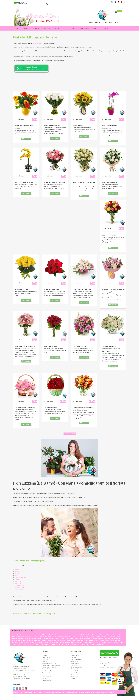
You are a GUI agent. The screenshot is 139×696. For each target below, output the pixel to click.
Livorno (61, 638)
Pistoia (107, 640)
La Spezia (85, 642)
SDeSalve (112, 692)
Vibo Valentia (100, 644)
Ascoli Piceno (43, 635)
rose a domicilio (19, 585)
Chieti (35, 636)
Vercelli (68, 644)
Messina (88, 638)
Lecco (51, 638)
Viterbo (92, 644)
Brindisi (109, 635)
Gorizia (20, 638)
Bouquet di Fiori (75, 669)
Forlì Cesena (111, 636)
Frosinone (119, 636)
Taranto (109, 642)
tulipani (17, 579)
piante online (19, 581)
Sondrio (78, 642)
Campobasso (22, 636)
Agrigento (15, 635)
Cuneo (50, 636)
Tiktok (26, 688)
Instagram (23, 688)
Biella (83, 635)
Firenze (103, 636)
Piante (66, 28)
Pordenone (79, 640)
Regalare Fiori (46, 673)
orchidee (17, 569)
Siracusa (91, 642)
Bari (72, 635)
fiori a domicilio (37, 43)
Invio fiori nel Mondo (48, 671)
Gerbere (73, 657)
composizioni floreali (21, 577)
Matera (14, 640)
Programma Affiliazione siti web (51, 665)
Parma (91, 640)
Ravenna (14, 642)
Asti (62, 635)
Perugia (68, 640)
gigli (16, 575)
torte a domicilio (20, 589)
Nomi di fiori (45, 675)
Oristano (37, 640)
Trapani (20, 644)
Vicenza (80, 644)
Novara (25, 640)
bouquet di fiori (19, 587)
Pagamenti (45, 659)
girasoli (17, 573)
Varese (47, 644)
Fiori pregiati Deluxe (76, 659)
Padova (56, 640)
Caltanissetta (43, 636)
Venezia (74, 644)
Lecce (56, 638)
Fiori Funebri (74, 665)
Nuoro (31, 640)
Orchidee (73, 678)
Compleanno (84, 28)
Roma (51, 642)
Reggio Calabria (23, 642)
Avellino (66, 635)
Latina (71, 638)
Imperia (33, 638)
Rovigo (61, 642)
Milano (95, 638)
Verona (86, 644)
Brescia (115, 635)
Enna (87, 636)
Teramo (115, 642)
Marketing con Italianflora (49, 663)
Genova (14, 638)
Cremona (61, 636)
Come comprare (46, 657)
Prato (86, 640)
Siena (73, 642)
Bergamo (77, 635)
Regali (74, 28)
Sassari (98, 642)
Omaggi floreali (75, 655)
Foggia (98, 636)
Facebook (17, 688)
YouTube (20, 688)
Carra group (74, 692)
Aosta (36, 635)
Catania (74, 636)
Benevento (95, 635)
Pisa (73, 640)
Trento (121, 642)
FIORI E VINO (37, 28)
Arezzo (57, 635)
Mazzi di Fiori (74, 661)
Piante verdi (74, 675)
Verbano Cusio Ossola (57, 644)
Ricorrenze (96, 28)
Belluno (88, 635)
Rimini (56, 642)
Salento (33, 670)
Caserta (29, 636)
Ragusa (41, 642)
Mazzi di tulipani (75, 671)
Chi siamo (44, 655)
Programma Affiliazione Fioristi (50, 667)
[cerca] (64, 4)
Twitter (14, 688)
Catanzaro (81, 636)
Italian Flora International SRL (55, 692)
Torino (14, 644)
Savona (103, 642)
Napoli (20, 640)
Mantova (100, 638)
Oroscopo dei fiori (47, 676)
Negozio (26, 28)
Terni (25, 644)
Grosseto (27, 638)
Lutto (106, 28)
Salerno (67, 642)
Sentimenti (48, 28)
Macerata (82, 638)
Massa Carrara (115, 638)
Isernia (39, 638)
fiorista (19, 566)
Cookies (97, 692)
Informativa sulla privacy (86, 692)
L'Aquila (51, 635)
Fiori (57, 28)
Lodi (66, 638)
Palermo (43, 640)
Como (55, 636)
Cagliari (14, 636)
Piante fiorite (74, 676)
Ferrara (92, 636)
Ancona (30, 635)
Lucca (76, 638)
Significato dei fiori (47, 680)
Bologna (102, 635)
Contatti (44, 661)
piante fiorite (19, 583)
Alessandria (23, 635)
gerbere (17, 571)
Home (17, 28)
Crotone (45, 638)
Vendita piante (75, 673)
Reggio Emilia (34, 642)
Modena (107, 638)
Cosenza (68, 636)
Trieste (30, 644)
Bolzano (121, 635)
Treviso (36, 644)
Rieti (46, 642)
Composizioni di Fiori (77, 667)
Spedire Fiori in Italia (47, 669)
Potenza (117, 640)
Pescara (62, 640)
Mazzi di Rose (75, 663)
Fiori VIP (44, 678)
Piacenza (50, 640)
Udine (42, 644)
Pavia (112, 640)
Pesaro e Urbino (99, 640)
